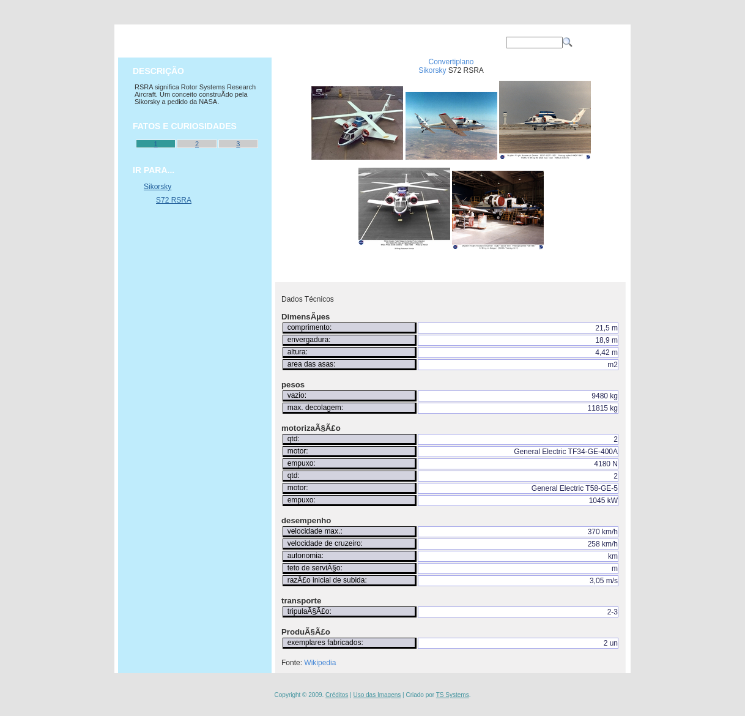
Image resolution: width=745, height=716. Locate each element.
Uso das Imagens (377, 695)
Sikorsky (432, 70)
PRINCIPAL (230, 42)
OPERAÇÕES (352, 42)
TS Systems (452, 695)
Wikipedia (320, 662)
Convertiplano (450, 62)
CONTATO (475, 42)
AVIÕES (292, 42)
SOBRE (414, 42)
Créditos (336, 695)
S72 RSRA (173, 200)
